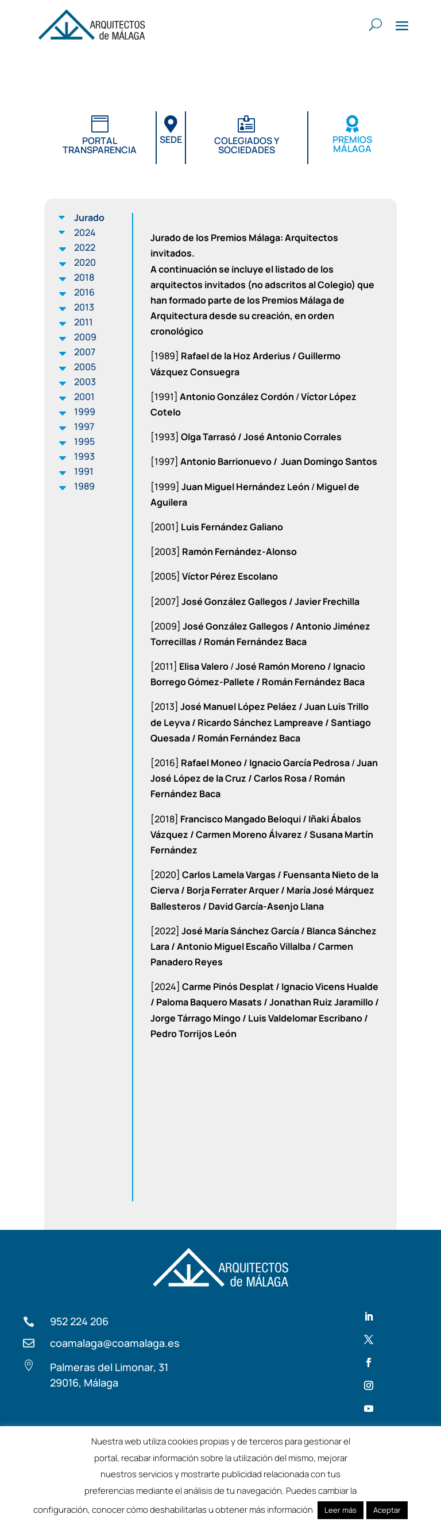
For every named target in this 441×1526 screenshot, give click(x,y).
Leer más (340, 1510)
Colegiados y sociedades (246, 145)
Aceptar (387, 1510)
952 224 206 (79, 1321)
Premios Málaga (352, 144)
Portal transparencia (100, 145)
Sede (171, 139)
